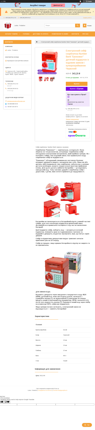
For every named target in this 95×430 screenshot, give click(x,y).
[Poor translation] (7, 402)
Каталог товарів (11, 34)
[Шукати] (77, 25)
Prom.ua (56, 388)
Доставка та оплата (40, 34)
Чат (87, 425)
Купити (76, 84)
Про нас (85, 34)
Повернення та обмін (60, 34)
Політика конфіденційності (60, 390)
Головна (26, 34)
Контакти (75, 34)
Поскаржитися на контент (45, 390)
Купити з (76, 89)
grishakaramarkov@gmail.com (16, 101)
